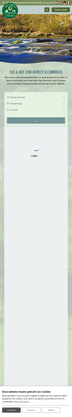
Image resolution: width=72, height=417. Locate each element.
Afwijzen (51, 410)
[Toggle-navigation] (46, 9)
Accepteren (11, 410)
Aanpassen (31, 410)
